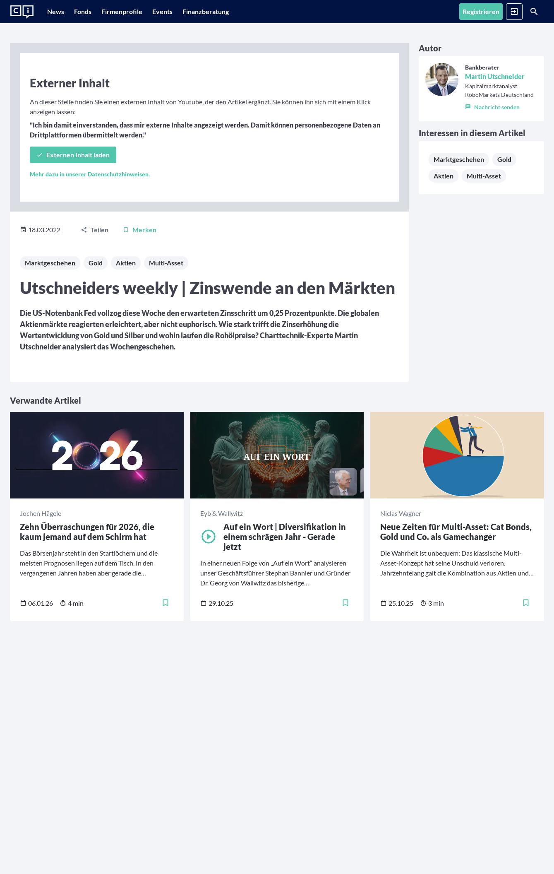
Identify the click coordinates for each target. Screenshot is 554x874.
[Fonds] (95, 11)
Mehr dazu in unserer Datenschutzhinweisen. (90, 211)
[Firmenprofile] (142, 11)
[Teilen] (94, 267)
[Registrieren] (438, 11)
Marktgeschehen (50, 300)
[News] (60, 11)
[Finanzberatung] (238, 11)
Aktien (126, 300)
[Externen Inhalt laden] (73, 192)
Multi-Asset (166, 300)
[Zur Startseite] (22, 12)
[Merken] (139, 267)
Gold (96, 300)
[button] (392, 161)
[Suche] (523, 11)
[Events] (191, 11)
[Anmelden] (482, 11)
